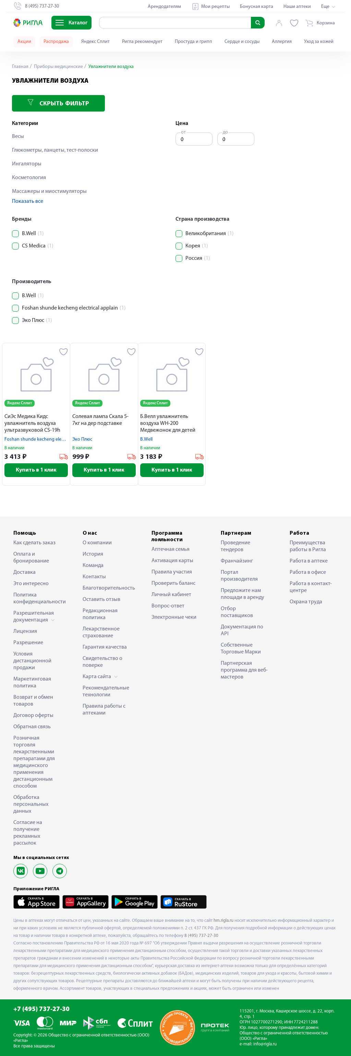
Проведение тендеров (235, 546)
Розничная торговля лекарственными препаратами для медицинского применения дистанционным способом (34, 762)
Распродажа (56, 41)
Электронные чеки (174, 617)
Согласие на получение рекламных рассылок (27, 833)
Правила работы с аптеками (104, 710)
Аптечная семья (171, 549)
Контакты (94, 577)
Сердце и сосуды (242, 41)
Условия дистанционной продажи (32, 661)
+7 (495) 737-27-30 (41, 1009)
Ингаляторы (26, 164)
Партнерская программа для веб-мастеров (244, 670)
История (93, 554)
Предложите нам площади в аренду (242, 594)
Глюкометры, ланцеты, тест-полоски (55, 150)
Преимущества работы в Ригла (308, 546)
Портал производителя (239, 576)
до (225, 132)
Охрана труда (306, 602)
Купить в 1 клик (36, 470)
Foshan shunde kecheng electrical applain (46, 439)
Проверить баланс (173, 583)
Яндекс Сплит (95, 41)
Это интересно (31, 584)
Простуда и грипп (193, 41)
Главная (20, 66)
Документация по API (242, 630)
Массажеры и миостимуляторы (49, 191)
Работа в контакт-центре (311, 587)
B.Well (146, 439)
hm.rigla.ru (223, 920)
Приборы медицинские (58, 66)
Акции (24, 41)
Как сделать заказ (34, 543)
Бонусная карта (256, 6)
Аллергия (282, 41)
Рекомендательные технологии (106, 691)
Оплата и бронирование (31, 558)
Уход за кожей (319, 41)
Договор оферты (33, 715)
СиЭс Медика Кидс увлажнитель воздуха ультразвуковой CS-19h (32, 423)
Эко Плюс (82, 439)
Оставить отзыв (101, 599)
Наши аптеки (297, 6)
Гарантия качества (105, 647)
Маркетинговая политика (32, 682)
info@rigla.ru (265, 1044)
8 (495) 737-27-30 (201, 935)
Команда (93, 565)
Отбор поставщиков (237, 612)
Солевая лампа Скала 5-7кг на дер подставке (100, 420)
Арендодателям (164, 6)
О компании (97, 543)
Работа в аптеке (309, 561)
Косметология (29, 178)
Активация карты (172, 561)
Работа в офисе (308, 572)
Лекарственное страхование (101, 632)
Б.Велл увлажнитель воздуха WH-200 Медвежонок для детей (167, 423)
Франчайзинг (237, 561)
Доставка (24, 572)
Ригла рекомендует (142, 41)
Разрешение (28, 643)
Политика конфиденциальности (37, 598)
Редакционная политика (100, 614)
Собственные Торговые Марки (241, 648)
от (183, 132)
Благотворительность (107, 588)
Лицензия (25, 631)
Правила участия (172, 572)
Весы (18, 136)
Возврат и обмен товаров (33, 701)
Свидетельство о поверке (102, 662)
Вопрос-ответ (168, 606)
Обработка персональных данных (30, 804)
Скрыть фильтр (58, 103)
